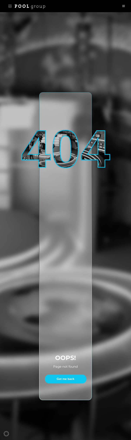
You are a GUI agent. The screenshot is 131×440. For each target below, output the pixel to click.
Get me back (65, 379)
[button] (6, 433)
